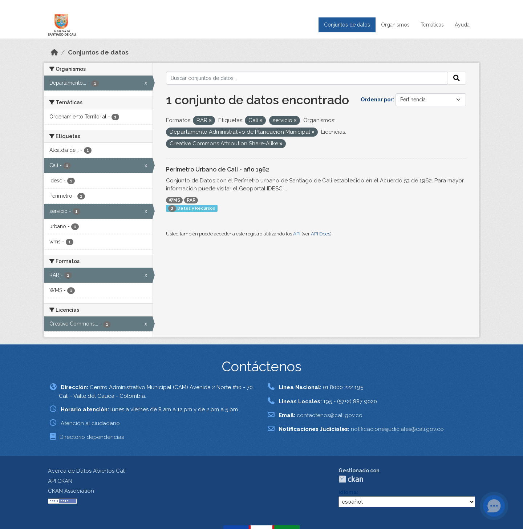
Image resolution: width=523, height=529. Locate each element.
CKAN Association (71, 491)
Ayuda (462, 25)
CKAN (350, 479)
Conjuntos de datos (347, 25)
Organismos (395, 25)
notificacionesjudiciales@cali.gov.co (397, 429)
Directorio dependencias (92, 437)
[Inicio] (54, 52)
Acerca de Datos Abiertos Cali (87, 471)
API (296, 234)
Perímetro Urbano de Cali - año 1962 (217, 169)
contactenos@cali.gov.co (329, 415)
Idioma (347, 492)
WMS (174, 200)
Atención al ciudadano (90, 423)
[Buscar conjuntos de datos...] (307, 78)
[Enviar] (456, 78)
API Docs (320, 234)
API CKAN (60, 481)
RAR (191, 200)
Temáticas (432, 25)
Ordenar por (377, 99)
